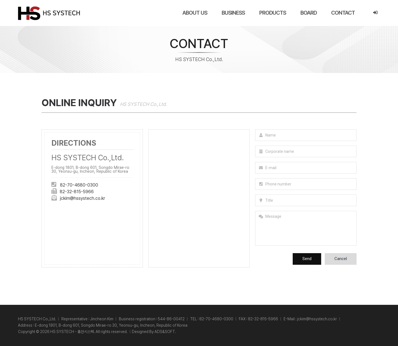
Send (306, 258)
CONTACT (343, 12)
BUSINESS (233, 12)
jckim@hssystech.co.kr (82, 198)
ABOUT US (194, 12)
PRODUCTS (272, 12)
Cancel (340, 258)
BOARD (308, 12)
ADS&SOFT (165, 331)
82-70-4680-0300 (79, 185)
